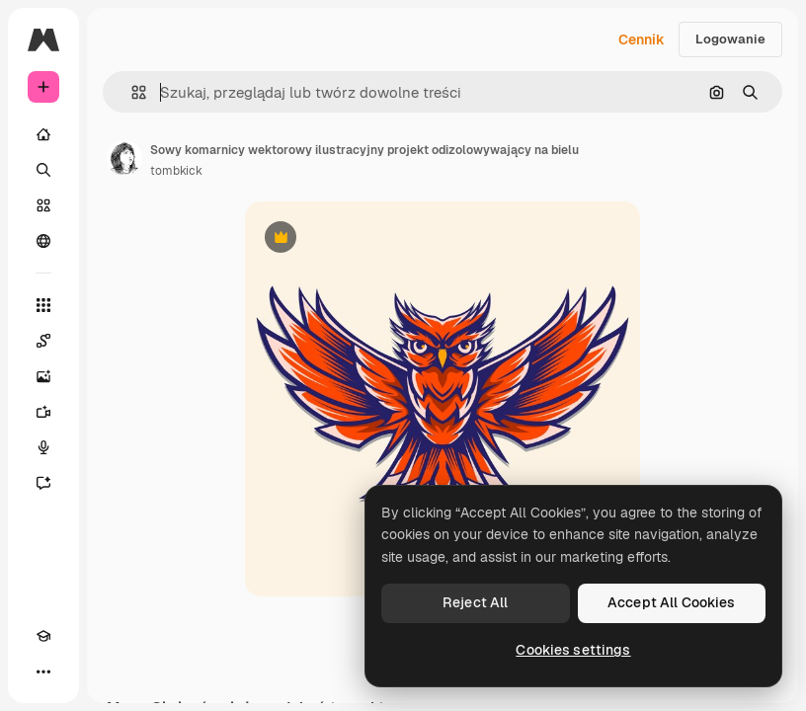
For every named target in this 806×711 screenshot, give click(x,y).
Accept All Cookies (671, 602)
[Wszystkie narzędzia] (43, 305)
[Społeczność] (43, 241)
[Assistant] (43, 483)
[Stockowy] (43, 205)
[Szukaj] (43, 170)
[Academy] (43, 636)
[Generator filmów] (43, 412)
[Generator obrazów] (43, 376)
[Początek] (43, 134)
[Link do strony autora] (124, 158)
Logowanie (730, 39)
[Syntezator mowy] (43, 447)
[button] (131, 92)
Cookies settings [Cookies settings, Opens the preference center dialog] (573, 650)
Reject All (475, 602)
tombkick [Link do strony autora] (176, 171)
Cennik (641, 39)
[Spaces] (43, 340)
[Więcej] (43, 671)
